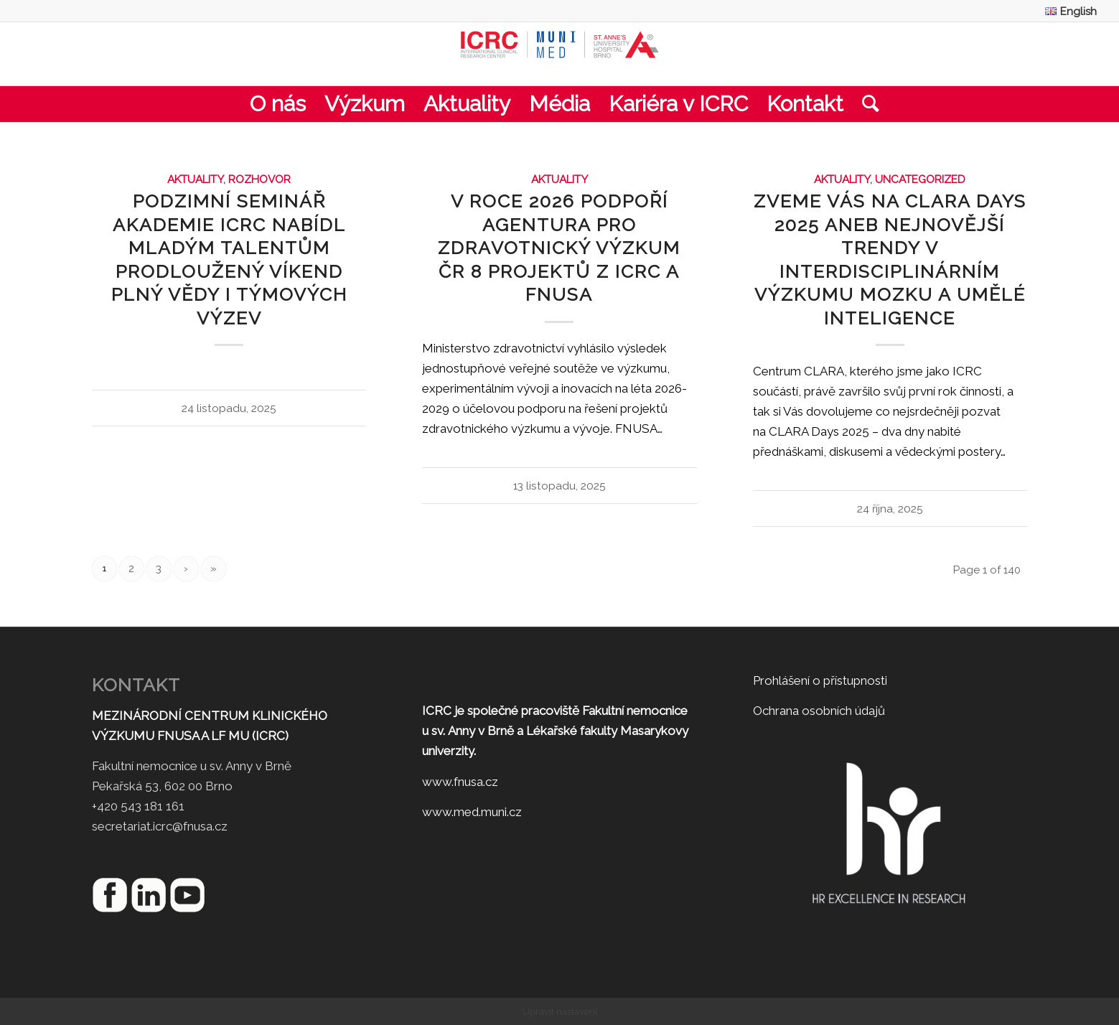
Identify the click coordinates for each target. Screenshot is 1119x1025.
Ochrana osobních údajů (819, 710)
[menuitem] (1067, 11)
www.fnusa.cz (460, 781)
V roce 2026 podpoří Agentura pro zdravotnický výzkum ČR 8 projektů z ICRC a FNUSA (559, 247)
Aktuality (195, 179)
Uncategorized (920, 179)
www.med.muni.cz (472, 812)
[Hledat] (866, 104)
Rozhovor (259, 179)
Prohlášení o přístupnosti (820, 680)
